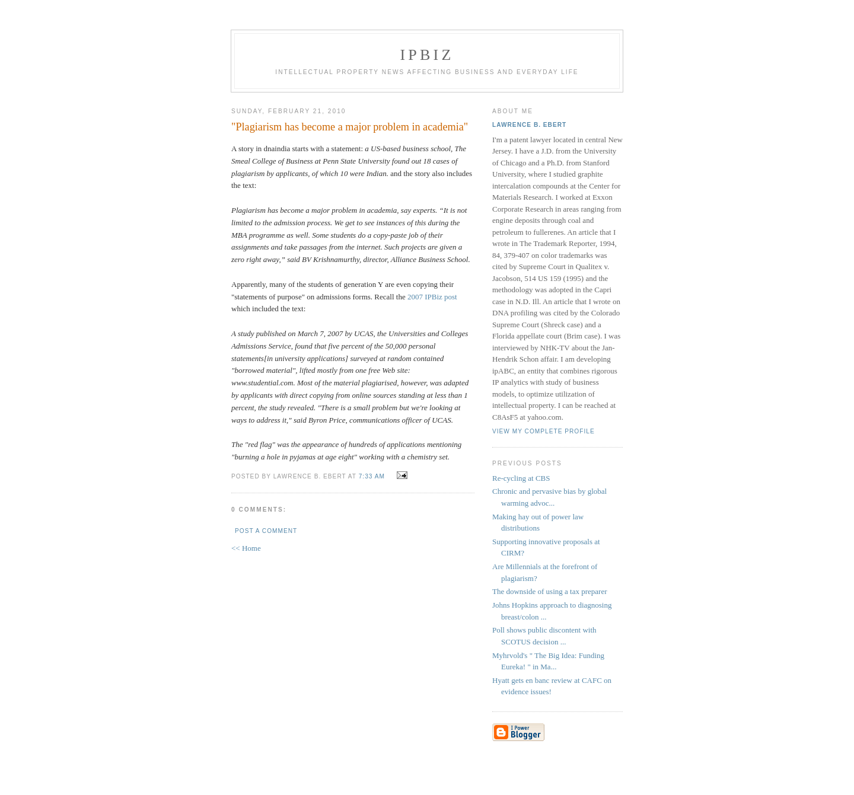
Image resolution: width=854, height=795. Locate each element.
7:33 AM (372, 476)
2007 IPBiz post (432, 296)
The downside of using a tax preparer (549, 591)
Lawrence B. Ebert (529, 125)
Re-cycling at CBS (521, 478)
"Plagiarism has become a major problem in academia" (349, 127)
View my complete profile (543, 431)
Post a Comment (266, 531)
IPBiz (427, 54)
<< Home (246, 548)
